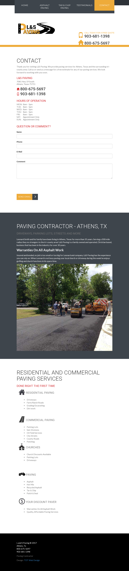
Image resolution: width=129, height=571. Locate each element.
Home (24, 5)
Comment (21, 162)
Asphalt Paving (44, 6)
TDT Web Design (32, 560)
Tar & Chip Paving (64, 6)
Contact (104, 5)
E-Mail (19, 152)
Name (19, 132)
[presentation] (37, 186)
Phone (19, 142)
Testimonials (84, 5)
